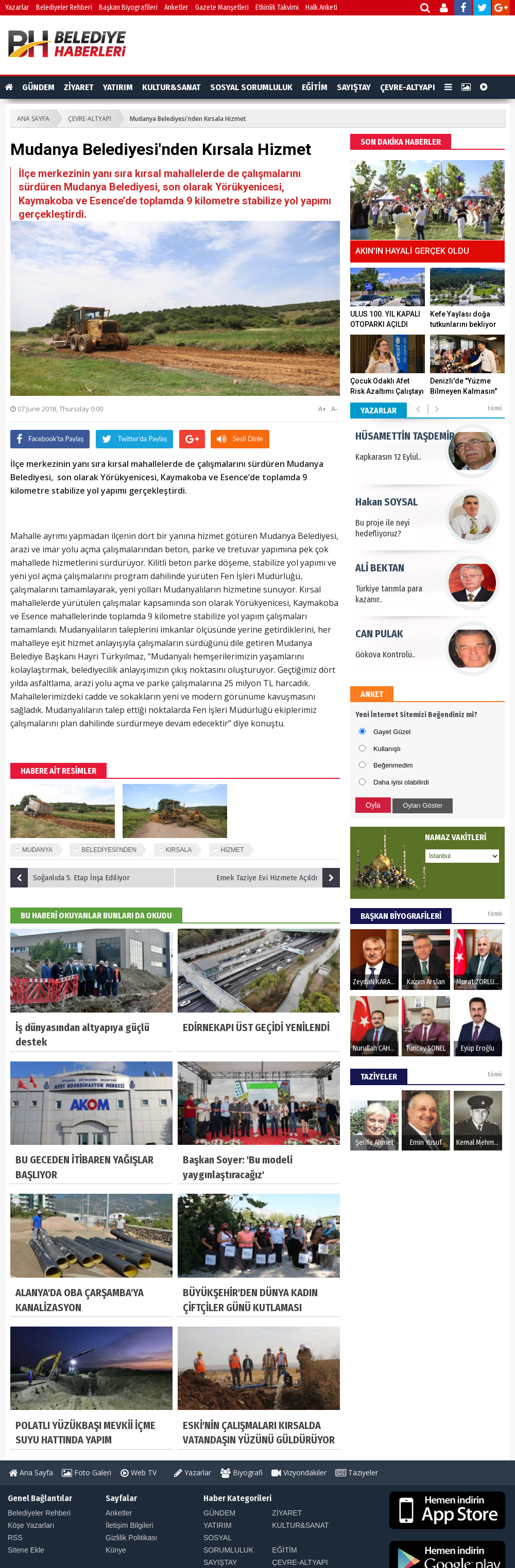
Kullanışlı (387, 749)
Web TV (139, 1472)
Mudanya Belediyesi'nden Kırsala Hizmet (188, 118)
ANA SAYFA (33, 118)
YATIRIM (118, 87)
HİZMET (232, 849)
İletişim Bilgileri (129, 1525)
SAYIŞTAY (354, 87)
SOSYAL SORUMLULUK (251, 87)
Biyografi (241, 1472)
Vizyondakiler (299, 1472)
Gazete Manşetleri (222, 7)
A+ (322, 408)
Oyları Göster (422, 805)
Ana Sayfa (31, 1472)
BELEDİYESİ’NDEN (108, 849)
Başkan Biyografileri (128, 7)
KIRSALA (179, 849)
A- (334, 408)
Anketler (176, 7)
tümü (494, 408)
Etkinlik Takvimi (277, 7)
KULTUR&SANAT (171, 87)
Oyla (373, 805)
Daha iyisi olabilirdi (401, 782)
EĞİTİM (315, 87)
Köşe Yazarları (31, 1525)
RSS (15, 1538)
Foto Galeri (86, 1472)
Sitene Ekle (26, 1550)
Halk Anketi (321, 7)
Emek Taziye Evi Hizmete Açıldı (278, 877)
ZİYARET (79, 87)
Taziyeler (356, 1472)
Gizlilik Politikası (131, 1538)
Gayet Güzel (391, 732)
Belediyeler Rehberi (64, 7)
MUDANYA (37, 849)
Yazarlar (17, 7)
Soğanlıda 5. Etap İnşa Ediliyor (70, 877)
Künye (116, 1550)
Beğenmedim (393, 765)
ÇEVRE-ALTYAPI (407, 87)
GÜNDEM (38, 87)
